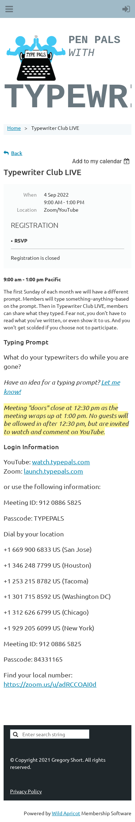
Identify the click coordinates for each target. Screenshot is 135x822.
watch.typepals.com (61, 461)
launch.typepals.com (53, 471)
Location (27, 209)
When (30, 194)
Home (14, 128)
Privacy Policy (26, 791)
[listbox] (101, 161)
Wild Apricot (66, 813)
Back (16, 153)
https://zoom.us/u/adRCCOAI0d (50, 684)
